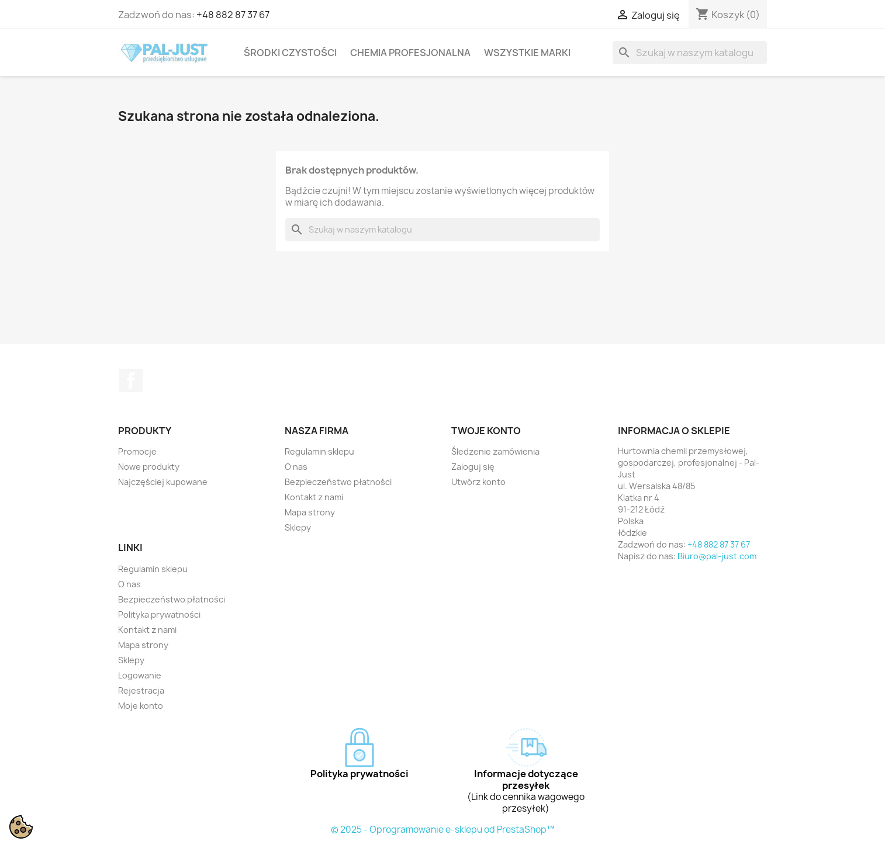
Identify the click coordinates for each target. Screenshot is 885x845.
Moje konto (140, 705)
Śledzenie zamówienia (495, 451)
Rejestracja (141, 690)
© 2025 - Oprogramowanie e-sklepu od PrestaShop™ (443, 829)
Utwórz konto (478, 481)
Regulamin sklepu (319, 451)
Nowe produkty (148, 466)
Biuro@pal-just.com (716, 556)
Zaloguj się (473, 466)
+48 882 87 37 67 (232, 14)
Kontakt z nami (314, 497)
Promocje (137, 451)
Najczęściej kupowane (163, 481)
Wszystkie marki (527, 52)
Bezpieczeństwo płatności (338, 481)
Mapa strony (310, 512)
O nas (296, 466)
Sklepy (298, 527)
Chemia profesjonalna (410, 52)
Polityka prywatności (159, 614)
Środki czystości (290, 52)
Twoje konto (486, 430)
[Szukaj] (690, 52)
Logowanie (139, 675)
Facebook (131, 380)
